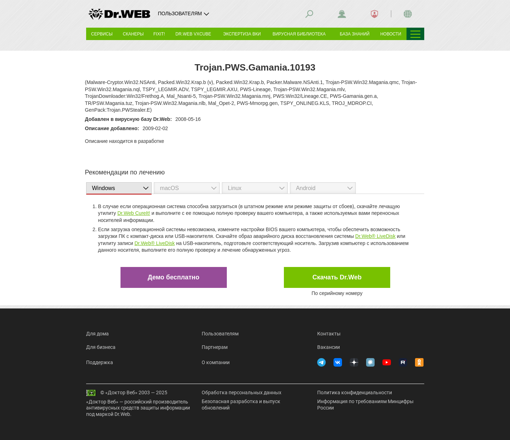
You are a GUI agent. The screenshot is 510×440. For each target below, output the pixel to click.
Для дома (97, 333)
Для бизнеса (101, 347)
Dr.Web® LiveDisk (375, 236)
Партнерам (215, 347)
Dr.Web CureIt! (133, 213)
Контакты (329, 333)
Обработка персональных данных (241, 392)
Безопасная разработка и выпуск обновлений (241, 405)
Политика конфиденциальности (354, 392)
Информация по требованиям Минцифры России (365, 405)
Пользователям (220, 333)
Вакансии (328, 347)
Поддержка (99, 362)
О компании (216, 362)
